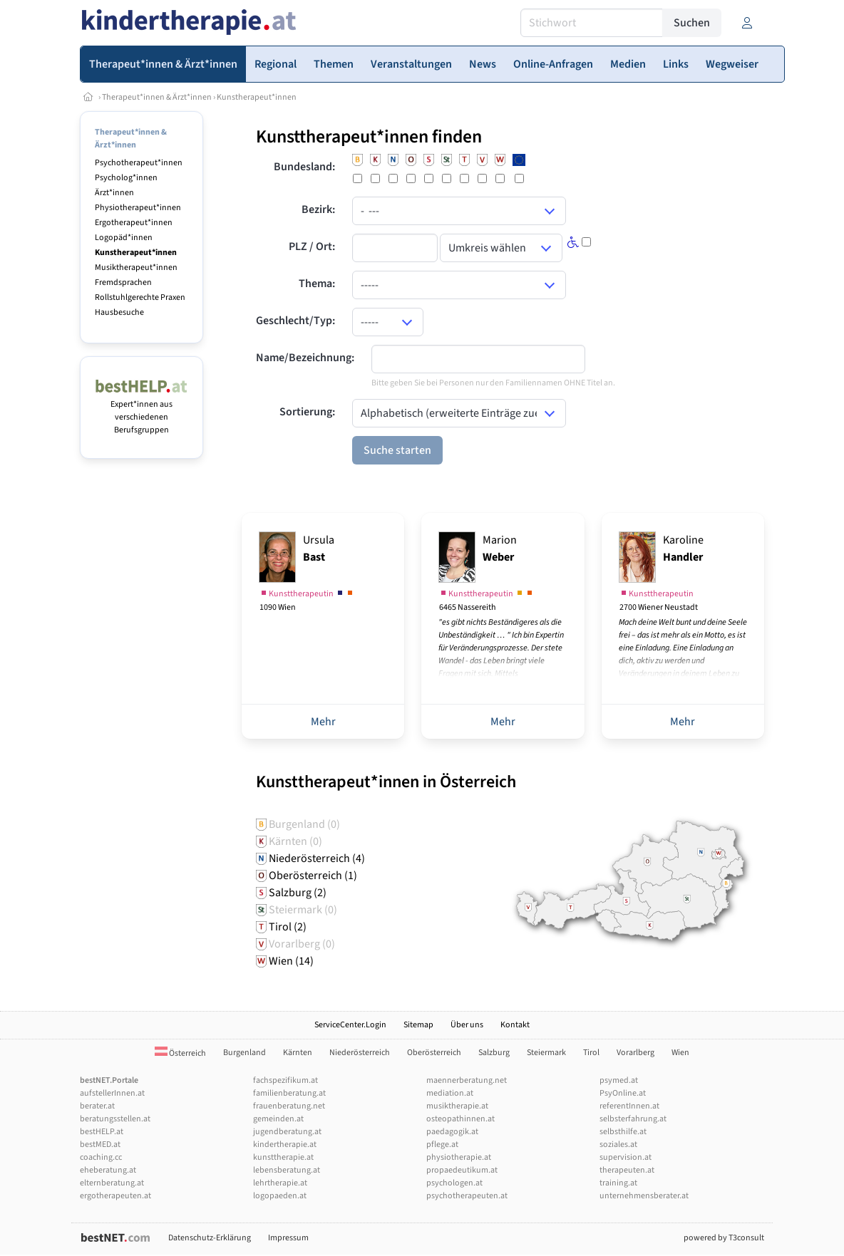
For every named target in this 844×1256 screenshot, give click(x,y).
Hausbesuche (119, 312)
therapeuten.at (626, 1170)
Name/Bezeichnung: (305, 357)
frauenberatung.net (289, 1106)
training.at (618, 1183)
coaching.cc (101, 1157)
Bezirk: (318, 209)
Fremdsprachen (123, 282)
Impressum (288, 1238)
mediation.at (449, 1093)
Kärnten (297, 1053)
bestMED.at (100, 1144)
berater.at (97, 1106)
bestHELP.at (101, 1132)
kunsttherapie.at (283, 1157)
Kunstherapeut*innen (257, 97)
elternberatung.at (112, 1183)
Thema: (317, 283)
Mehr (323, 722)
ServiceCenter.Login (350, 1025)
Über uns (467, 1025)
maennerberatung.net (466, 1080)
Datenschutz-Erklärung (209, 1238)
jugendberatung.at (287, 1132)
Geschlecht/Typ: (295, 320)
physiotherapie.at (458, 1157)
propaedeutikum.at (462, 1170)
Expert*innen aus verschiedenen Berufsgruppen (141, 410)
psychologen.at (454, 1183)
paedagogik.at (452, 1132)
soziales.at (618, 1144)
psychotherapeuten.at (467, 1196)
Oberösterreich (434, 1053)
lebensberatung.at (286, 1170)
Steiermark (546, 1053)
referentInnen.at (629, 1106)
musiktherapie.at (457, 1106)
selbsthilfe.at (623, 1132)
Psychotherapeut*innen (138, 163)
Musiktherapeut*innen (136, 267)
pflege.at (442, 1144)
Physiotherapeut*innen (138, 208)
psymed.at (618, 1080)
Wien (680, 1053)
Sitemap (418, 1025)
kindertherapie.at (284, 1144)
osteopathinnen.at (460, 1119)
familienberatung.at (289, 1093)
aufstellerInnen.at (112, 1093)
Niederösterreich (359, 1053)
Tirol (591, 1053)
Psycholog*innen (126, 178)
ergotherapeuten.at (115, 1196)
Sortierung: (307, 412)
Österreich (180, 1053)
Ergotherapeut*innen (134, 223)
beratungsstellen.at (115, 1119)
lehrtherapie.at (280, 1183)
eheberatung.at (108, 1170)
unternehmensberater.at (644, 1196)
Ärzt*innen (114, 193)
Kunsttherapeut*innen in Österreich (386, 781)
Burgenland (244, 1053)
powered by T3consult (724, 1238)
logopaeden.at (280, 1196)
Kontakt (515, 1025)
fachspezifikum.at (285, 1080)
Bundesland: (304, 167)
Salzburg (494, 1053)
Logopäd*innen (124, 238)
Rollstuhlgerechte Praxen (140, 297)
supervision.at (625, 1157)
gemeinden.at (278, 1119)
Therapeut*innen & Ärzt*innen (157, 97)
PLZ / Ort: (312, 246)
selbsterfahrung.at (633, 1119)
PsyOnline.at (622, 1093)
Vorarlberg (635, 1053)
